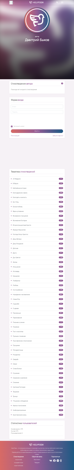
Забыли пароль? (58, 136)
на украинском (18, 462)
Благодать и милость (37, 197)
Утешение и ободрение (37, 401)
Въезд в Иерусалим (37, 230)
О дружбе (37, 304)
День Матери (37, 239)
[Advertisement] (37, 62)
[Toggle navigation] (62, 2)
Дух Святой (37, 257)
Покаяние (37, 327)
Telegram (36, 462)
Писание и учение (37, 322)
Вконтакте (37, 459)
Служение (37, 373)
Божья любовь (37, 207)
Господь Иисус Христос (37, 234)
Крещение (37, 276)
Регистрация (15, 136)
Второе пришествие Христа (37, 225)
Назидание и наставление (37, 294)
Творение (37, 392)
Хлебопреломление (37, 410)
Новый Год (37, 299)
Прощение (37, 345)
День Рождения (37, 244)
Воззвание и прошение (37, 216)
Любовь (37, 285)
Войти (37, 131)
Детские (37, 248)
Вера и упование (37, 211)
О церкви (37, 308)
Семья (37, 364)
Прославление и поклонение (37, 341)
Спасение (37, 382)
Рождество (37, 355)
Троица (37, 396)
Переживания (37, 318)
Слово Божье (37, 369)
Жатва (37, 262)
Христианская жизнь (37, 415)
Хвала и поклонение (37, 406)
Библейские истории (37, 188)
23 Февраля (37, 179)
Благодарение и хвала (37, 193)
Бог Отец (37, 202)
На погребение (37, 290)
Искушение (37, 267)
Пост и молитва (37, 331)
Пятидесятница (37, 350)
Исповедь (37, 271)
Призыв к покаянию (37, 336)
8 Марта (37, 183)
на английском (18, 465)
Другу (37, 253)
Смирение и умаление (37, 378)
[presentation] (26, 119)
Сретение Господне (37, 387)
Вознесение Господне (37, 220)
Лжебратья (37, 281)
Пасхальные (37, 313)
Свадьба (37, 359)
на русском (18, 459)
